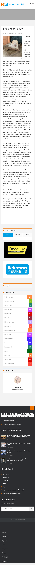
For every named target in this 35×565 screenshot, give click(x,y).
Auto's (4, 553)
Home (4, 532)
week (7, 235)
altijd (27, 235)
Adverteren (6, 474)
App (4, 487)
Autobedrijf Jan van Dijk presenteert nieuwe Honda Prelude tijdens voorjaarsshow (18, 436)
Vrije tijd (4, 541)
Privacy (5, 484)
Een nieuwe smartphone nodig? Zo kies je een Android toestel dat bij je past (19, 459)
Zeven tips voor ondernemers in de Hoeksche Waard (19, 444)
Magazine (5, 549)
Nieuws (5, 537)
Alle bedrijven (6, 557)
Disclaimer (6, 477)
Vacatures (5, 561)
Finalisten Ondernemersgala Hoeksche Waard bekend (19, 451)
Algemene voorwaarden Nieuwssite (13, 490)
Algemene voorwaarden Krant (12, 493)
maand (17, 235)
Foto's (4, 545)
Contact (5, 480)
